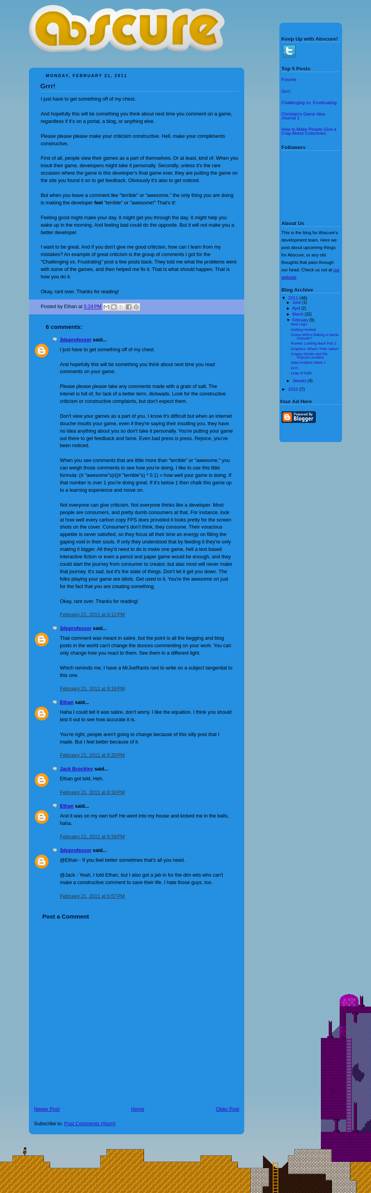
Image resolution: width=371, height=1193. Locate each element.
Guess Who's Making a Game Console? (315, 336)
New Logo (299, 324)
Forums (288, 79)
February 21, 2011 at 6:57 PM (92, 896)
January (300, 381)
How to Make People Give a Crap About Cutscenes (308, 131)
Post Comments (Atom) (89, 1123)
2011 (293, 298)
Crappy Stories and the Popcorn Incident (309, 355)
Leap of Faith (301, 373)
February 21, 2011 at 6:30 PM (92, 792)
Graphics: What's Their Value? (315, 349)
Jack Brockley (76, 769)
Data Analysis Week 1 (308, 363)
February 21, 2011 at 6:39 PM (92, 836)
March (298, 314)
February (301, 320)
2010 (293, 389)
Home (137, 1109)
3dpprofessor (76, 340)
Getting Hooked (303, 330)
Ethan (67, 702)
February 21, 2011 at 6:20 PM (92, 755)
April (296, 308)
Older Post (227, 1109)
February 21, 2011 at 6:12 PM (92, 614)
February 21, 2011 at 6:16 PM (92, 688)
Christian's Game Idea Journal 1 (303, 116)
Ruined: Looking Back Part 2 (313, 343)
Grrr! (48, 86)
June (297, 302)
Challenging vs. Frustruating (309, 102)
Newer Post (46, 1109)
